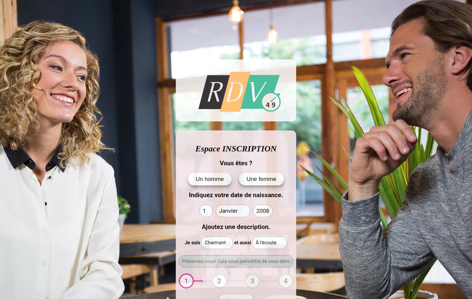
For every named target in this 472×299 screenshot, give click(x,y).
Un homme (210, 179)
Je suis (192, 243)
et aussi (242, 243)
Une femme (261, 179)
